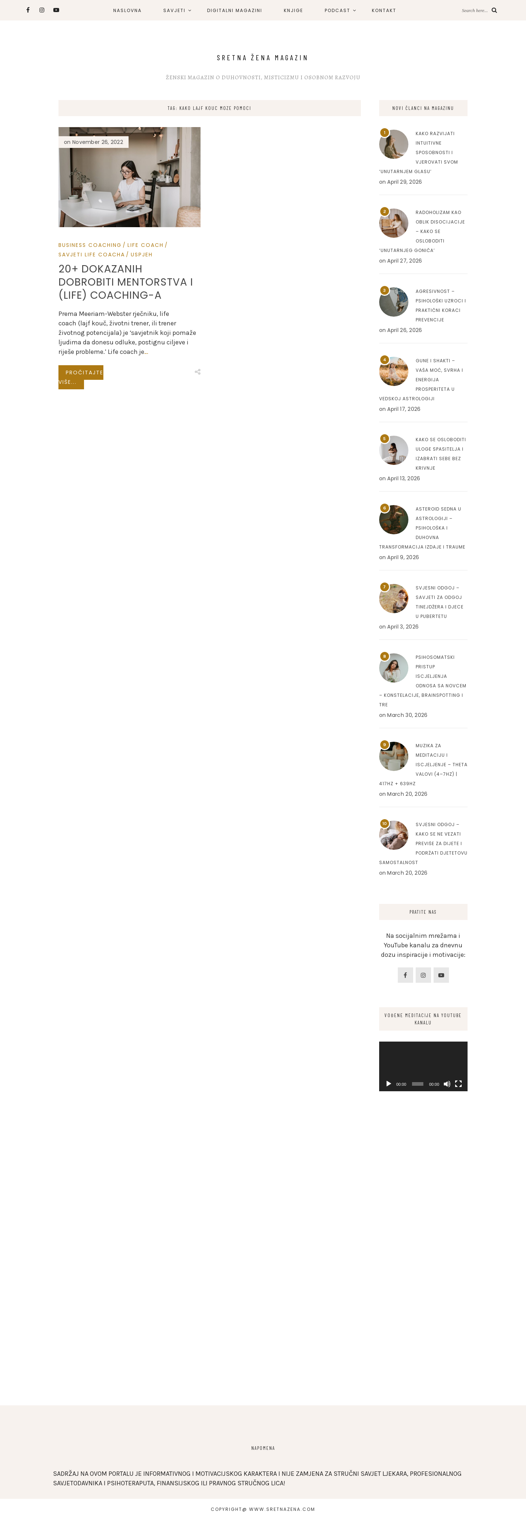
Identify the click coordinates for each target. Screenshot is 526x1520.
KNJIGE (293, 10)
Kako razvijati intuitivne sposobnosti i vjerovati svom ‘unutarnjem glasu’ (418, 152)
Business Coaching (90, 245)
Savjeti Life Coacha (91, 254)
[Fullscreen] (458, 1084)
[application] (423, 1066)
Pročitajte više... (80, 377)
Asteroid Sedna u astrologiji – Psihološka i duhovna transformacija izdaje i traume (422, 528)
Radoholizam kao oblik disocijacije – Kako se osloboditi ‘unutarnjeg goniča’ (422, 231)
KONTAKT (384, 10)
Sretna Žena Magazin (263, 57)
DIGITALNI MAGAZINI (234, 10)
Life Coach (145, 245)
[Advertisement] (423, 1273)
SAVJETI (174, 10)
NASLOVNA (127, 10)
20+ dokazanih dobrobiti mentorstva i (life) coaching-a (125, 282)
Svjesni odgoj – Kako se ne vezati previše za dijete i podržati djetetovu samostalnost (423, 843)
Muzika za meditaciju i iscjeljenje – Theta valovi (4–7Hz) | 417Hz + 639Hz (423, 764)
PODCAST (337, 10)
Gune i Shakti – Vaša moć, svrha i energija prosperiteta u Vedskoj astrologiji (421, 380)
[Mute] (447, 1084)
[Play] (388, 1084)
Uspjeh (142, 254)
